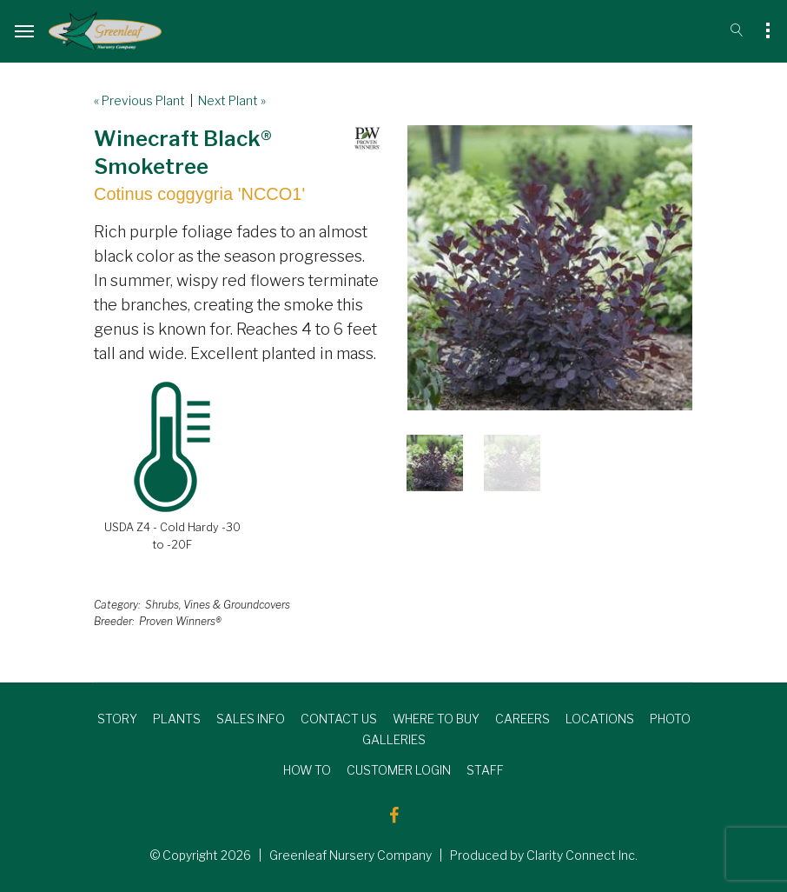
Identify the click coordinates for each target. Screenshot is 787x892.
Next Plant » (232, 100)
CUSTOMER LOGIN (399, 769)
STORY (117, 718)
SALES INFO (250, 718)
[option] (550, 267)
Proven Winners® (180, 621)
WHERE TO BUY (436, 718)
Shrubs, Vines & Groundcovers (217, 604)
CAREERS (522, 718)
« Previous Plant (139, 100)
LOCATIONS (599, 718)
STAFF (485, 769)
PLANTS (177, 718)
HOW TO (307, 769)
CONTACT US (339, 718)
